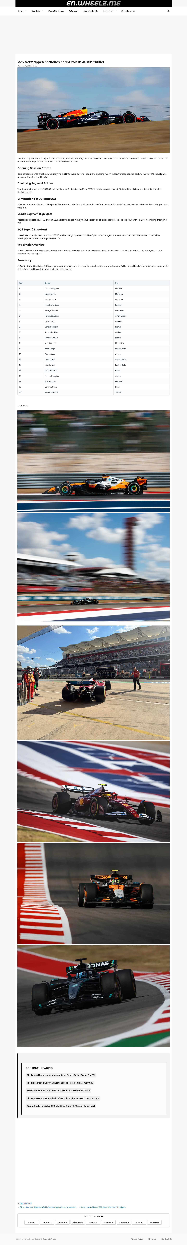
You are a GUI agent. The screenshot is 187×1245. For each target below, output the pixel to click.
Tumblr (139, 1222)
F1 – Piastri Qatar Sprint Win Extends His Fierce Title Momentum (60, 1082)
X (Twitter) (78, 1222)
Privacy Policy (137, 1239)
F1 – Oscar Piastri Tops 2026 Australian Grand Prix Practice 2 (58, 1090)
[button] (168, 11)
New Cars (39, 11)
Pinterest (47, 1222)
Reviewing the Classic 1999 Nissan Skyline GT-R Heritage (103, 1207)
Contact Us (166, 1239)
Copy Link (154, 1222)
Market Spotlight (56, 11)
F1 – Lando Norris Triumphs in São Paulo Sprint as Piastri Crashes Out (63, 1098)
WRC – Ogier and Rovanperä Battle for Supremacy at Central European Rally (50, 1207)
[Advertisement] (93, 34)
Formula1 (23, 1203)
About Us (152, 1239)
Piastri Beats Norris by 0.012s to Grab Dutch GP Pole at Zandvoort (61, 1106)
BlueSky (93, 1222)
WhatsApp (124, 1222)
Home (23, 11)
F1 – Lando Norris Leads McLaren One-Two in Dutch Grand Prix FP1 (61, 1075)
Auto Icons (73, 11)
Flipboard (62, 1222)
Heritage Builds (91, 11)
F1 (31, 1203)
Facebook (108, 1222)
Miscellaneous (130, 11)
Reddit (31, 1222)
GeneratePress (49, 1239)
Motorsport (111, 11)
